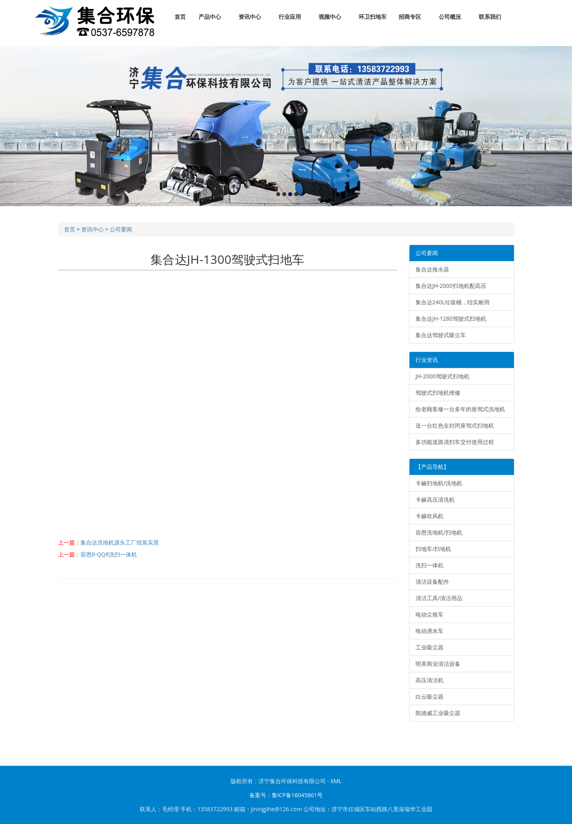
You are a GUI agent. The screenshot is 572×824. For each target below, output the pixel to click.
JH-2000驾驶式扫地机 (442, 376)
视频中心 (330, 17)
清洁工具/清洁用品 (438, 598)
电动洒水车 (429, 631)
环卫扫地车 (373, 17)
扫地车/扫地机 (433, 549)
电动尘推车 (429, 614)
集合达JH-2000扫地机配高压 (450, 285)
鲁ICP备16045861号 (297, 795)
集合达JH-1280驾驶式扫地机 (450, 318)
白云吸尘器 (429, 696)
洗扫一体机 (429, 565)
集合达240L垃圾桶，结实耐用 (452, 302)
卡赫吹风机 (429, 516)
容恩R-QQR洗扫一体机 (108, 554)
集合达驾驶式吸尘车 (440, 335)
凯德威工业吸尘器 (437, 713)
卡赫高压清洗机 (435, 499)
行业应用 (290, 17)
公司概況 (450, 17)
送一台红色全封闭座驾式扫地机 (454, 425)
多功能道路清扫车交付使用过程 (454, 442)
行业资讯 (426, 360)
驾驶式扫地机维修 (437, 392)
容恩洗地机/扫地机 (438, 532)
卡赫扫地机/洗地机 (438, 483)
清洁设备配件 (432, 581)
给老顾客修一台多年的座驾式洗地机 (460, 409)
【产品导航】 (432, 466)
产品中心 (210, 17)
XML (335, 781)
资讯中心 (250, 17)
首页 (180, 17)
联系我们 (490, 17)
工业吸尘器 (429, 647)
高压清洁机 (429, 680)
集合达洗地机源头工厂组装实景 (119, 542)
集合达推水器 (432, 269)
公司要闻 (121, 229)
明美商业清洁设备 (437, 663)
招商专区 (410, 17)
